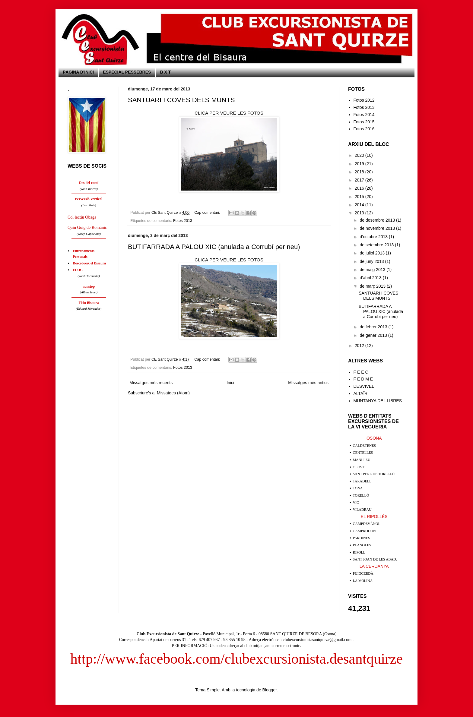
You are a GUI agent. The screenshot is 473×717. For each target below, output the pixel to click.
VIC (356, 503)
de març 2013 (373, 286)
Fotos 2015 (364, 121)
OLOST (358, 467)
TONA (358, 488)
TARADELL (362, 481)
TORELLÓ (361, 495)
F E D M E (363, 379)
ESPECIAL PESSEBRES (127, 72)
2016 (360, 188)
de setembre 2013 (377, 244)
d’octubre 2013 (374, 236)
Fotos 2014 (364, 114)
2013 (360, 212)
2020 (360, 155)
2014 (360, 204)
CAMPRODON (364, 531)
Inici (230, 382)
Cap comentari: (207, 212)
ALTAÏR (361, 393)
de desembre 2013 (378, 220)
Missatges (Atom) (173, 392)
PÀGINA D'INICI (78, 72)
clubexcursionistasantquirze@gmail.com (317, 639)
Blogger (269, 689)
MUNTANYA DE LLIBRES (378, 400)
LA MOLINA (363, 581)
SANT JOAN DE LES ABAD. (375, 559)
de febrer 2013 (374, 326)
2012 (360, 345)
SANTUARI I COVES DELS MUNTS (181, 100)
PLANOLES (362, 545)
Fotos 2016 (364, 128)
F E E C (361, 372)
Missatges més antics (308, 382)
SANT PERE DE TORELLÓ (374, 474)
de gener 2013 (374, 335)
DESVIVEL (364, 386)
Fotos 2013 (182, 221)
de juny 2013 (372, 261)
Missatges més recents (151, 382)
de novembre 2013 (378, 228)
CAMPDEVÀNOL (366, 524)
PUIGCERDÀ (363, 573)
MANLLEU (361, 460)
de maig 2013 (373, 269)
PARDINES (361, 538)
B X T (165, 72)
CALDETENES (364, 446)
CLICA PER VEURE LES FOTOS (229, 112)
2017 (360, 180)
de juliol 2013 (373, 253)
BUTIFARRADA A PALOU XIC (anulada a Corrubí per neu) (214, 247)
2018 (360, 171)
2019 (360, 163)
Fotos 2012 (364, 100)
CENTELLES (363, 452)
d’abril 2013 (371, 277)
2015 (360, 196)
